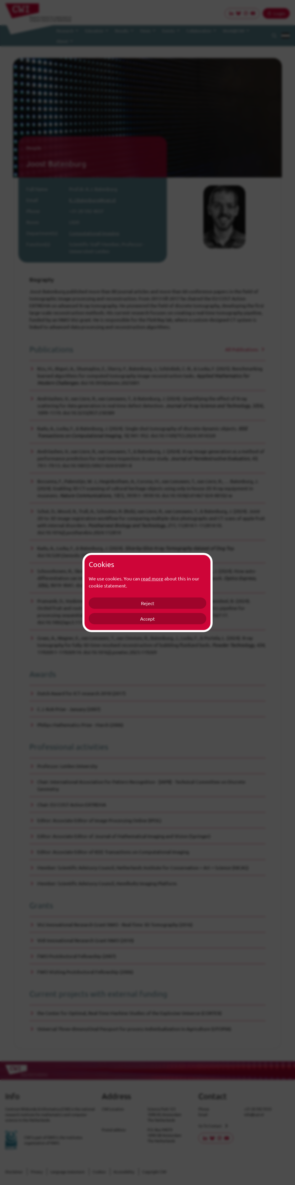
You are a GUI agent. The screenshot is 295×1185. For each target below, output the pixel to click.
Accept (147, 618)
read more (152, 578)
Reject (147, 603)
